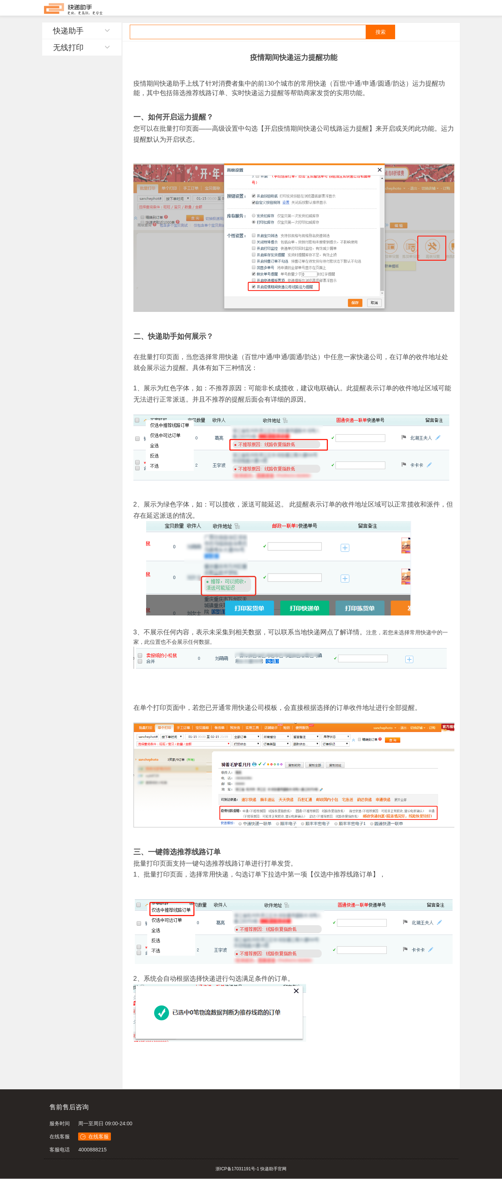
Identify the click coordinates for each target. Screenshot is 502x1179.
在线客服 (59, 1136)
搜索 (381, 32)
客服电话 (59, 1149)
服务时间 (59, 1123)
